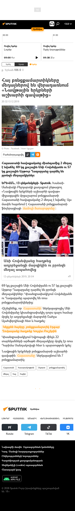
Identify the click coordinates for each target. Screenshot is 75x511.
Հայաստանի (32, 308)
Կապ (4, 451)
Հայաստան (8, 367)
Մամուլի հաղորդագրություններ (26, 451)
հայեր (23, 373)
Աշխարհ (32, 418)
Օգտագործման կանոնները (38, 447)
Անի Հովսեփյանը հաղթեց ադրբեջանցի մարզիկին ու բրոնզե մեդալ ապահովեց (34, 265)
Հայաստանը (26, 355)
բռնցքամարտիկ (57, 367)
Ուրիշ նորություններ (54, 49)
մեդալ (6, 373)
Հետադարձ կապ (11, 469)
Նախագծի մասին (12, 447)
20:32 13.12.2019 (10, 101)
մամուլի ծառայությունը (39, 208)
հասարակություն (26, 367)
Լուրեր (8, 49)
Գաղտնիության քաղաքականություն (22, 460)
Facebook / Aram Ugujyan (22, 148)
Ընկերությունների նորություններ (20, 456)
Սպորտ (41, 367)
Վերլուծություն (50, 418)
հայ (14, 373)
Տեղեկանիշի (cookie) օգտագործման (22, 465)
